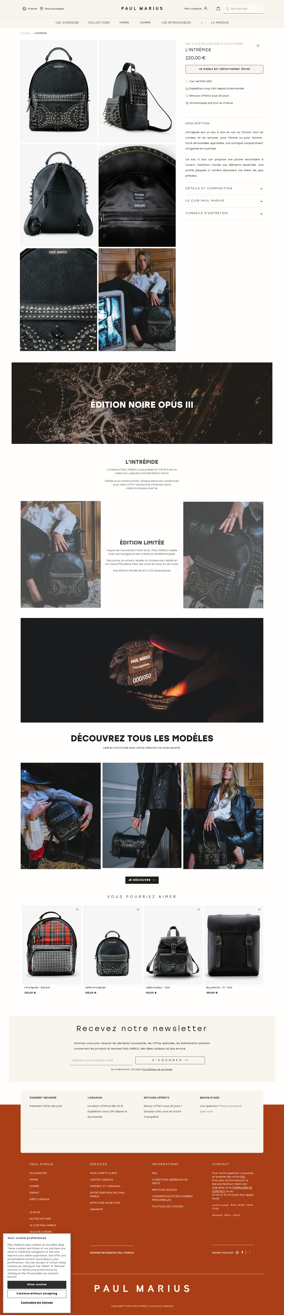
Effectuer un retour (105, 1203)
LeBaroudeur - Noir (158, 987)
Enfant (35, 1193)
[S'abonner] (170, 1060)
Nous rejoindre (41, 1232)
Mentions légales (164, 1190)
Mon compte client (103, 1173)
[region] (37, 1273)
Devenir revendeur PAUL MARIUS (112, 1253)
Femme (34, 1180)
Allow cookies (37, 1285)
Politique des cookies (167, 1206)
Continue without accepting (36, 1294)
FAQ (154, 1173)
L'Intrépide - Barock (37, 987)
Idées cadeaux (39, 1199)
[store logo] (142, 11)
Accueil (25, 33)
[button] (77, 909)
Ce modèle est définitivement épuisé (224, 69)
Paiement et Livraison (105, 1186)
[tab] (224, 188)
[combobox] (243, 9)
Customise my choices (37, 1303)
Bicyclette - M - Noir (219, 987)
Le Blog (35, 1212)
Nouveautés (38, 1173)
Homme (34, 1186)
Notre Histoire (40, 1219)
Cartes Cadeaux (101, 1180)
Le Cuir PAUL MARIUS (43, 1225)
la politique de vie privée (157, 1070)
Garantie (96, 1209)
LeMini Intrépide (95, 987)
